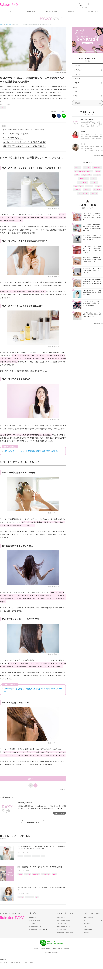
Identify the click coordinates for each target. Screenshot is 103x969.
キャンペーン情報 (51, 11)
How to (2, 107)
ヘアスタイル (29, 897)
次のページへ (33, 779)
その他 (75, 96)
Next (62, 789)
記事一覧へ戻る (33, 822)
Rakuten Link (88, 929)
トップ (10, 11)
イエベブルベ (78, 186)
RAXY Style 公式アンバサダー (83, 171)
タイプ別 (94, 193)
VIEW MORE (98, 155)
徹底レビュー (83, 178)
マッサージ (35, 856)
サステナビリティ (28, 962)
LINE (85, 926)
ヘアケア (8, 104)
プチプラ (93, 182)
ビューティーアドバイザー (37, 929)
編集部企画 (35, 874)
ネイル (75, 87)
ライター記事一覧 (59, 813)
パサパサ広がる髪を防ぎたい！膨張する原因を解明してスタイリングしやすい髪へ (33, 689)
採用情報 (66, 948)
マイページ (32, 923)
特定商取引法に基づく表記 (65, 932)
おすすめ (28, 856)
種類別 (54, 874)
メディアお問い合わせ (63, 920)
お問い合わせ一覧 (15, 962)
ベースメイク (77, 70)
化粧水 (98, 186)
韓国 (76, 175)
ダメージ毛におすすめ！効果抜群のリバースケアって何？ (24, 129)
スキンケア (76, 66)
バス (43, 856)
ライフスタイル (45, 874)
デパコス (77, 190)
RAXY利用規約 (61, 929)
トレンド (97, 175)
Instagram (87, 923)
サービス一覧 (3, 962)
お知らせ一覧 (61, 917)
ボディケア (76, 78)
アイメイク (76, 74)
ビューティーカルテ (35, 926)
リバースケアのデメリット (13, 138)
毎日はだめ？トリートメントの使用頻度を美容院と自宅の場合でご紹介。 (31, 451)
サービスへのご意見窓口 (64, 926)
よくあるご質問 (93, 11)
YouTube (86, 932)
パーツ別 (89, 186)
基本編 (98, 171)
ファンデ (86, 190)
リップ (93, 178)
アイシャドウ (86, 175)
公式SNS (71, 11)
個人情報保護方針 (45, 948)
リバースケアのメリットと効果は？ (16, 133)
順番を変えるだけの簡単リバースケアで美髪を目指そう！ (24, 146)
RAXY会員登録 (88, 917)
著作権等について (57, 948)
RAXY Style (31, 11)
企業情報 (36, 948)
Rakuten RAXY (9, 4)
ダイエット (97, 190)
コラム (75, 91)
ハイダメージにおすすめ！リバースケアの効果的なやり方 (24, 142)
